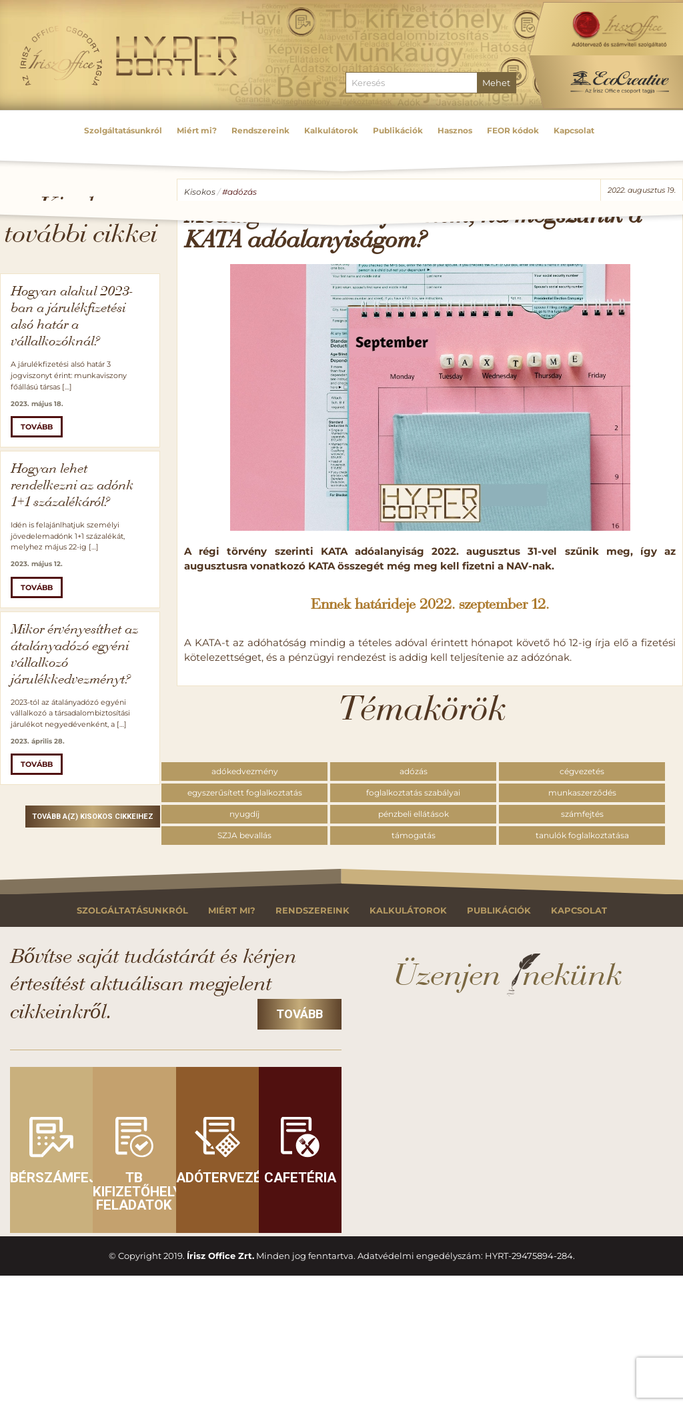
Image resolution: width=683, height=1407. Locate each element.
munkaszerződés (582, 793)
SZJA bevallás (244, 835)
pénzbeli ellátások (413, 814)
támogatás (414, 835)
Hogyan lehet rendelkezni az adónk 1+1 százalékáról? (72, 486)
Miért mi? (231, 911)
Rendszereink (312, 911)
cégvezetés (582, 771)
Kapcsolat (579, 911)
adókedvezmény (244, 771)
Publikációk (499, 911)
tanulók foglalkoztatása (582, 835)
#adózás (239, 192)
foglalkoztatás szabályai (413, 793)
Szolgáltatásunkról (132, 911)
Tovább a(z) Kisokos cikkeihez (92, 816)
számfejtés (582, 814)
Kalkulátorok (408, 911)
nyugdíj (244, 814)
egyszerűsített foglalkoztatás (244, 793)
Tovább (37, 426)
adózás (414, 771)
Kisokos (199, 192)
